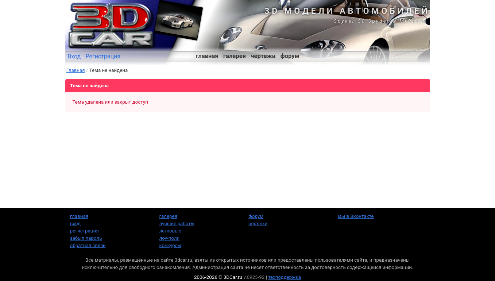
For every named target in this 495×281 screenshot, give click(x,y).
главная (207, 56)
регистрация (84, 231)
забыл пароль (86, 238)
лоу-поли (169, 238)
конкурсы (170, 245)
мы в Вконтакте (356, 216)
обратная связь (87, 245)
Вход (74, 56)
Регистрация (102, 56)
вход (75, 223)
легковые (170, 231)
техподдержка (284, 277)
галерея (234, 56)
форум (289, 56)
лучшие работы (176, 223)
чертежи (263, 56)
